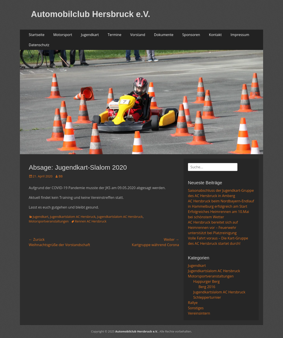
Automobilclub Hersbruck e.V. (90, 14)
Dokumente (164, 34)
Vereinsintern (199, 313)
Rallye (193, 302)
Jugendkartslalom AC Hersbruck (73, 217)
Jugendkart (90, 34)
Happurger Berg (206, 281)
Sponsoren (191, 34)
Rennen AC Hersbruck (91, 221)
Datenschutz (39, 44)
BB (61, 176)
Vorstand (137, 34)
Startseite (36, 34)
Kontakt (215, 34)
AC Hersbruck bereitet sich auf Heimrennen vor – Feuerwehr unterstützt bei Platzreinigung (213, 227)
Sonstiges (196, 308)
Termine (114, 34)
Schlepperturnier (207, 297)
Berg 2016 (207, 286)
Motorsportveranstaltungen (49, 221)
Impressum (240, 34)
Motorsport (62, 34)
